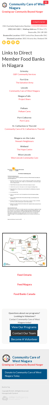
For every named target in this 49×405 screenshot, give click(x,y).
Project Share (25, 99)
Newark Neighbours (24, 141)
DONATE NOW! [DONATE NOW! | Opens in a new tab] (39, 22)
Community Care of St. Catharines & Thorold (24, 129)
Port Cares (24, 120)
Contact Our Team (24, 333)
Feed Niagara (24, 284)
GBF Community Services (24, 74)
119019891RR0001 (39, 26)
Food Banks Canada (24, 294)
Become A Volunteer (24, 339)
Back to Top (6, 387)
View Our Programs (23, 327)
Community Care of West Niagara (27, 6)
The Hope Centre (24, 149)
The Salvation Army (24, 82)
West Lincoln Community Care (24, 157)
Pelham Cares (24, 111)
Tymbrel (15, 393)
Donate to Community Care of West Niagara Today (23, 374)
